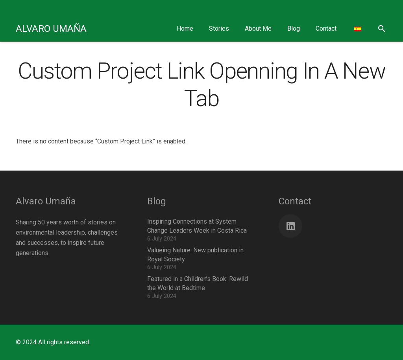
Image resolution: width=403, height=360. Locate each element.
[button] (381, 29)
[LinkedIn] (290, 226)
